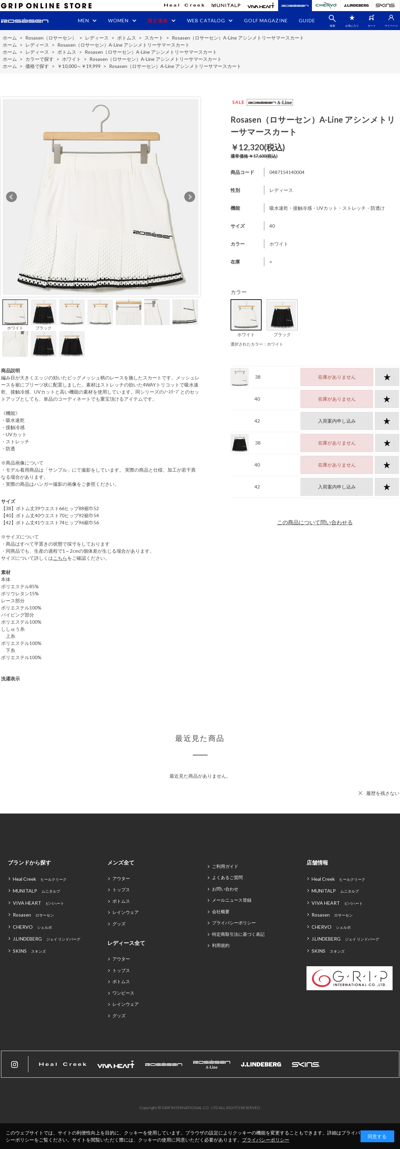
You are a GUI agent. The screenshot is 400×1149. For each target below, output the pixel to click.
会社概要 (221, 911)
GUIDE (307, 20)
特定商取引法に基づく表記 (238, 934)
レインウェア (125, 912)
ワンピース (123, 993)
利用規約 (221, 945)
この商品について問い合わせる (315, 522)
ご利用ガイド (225, 866)
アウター (121, 878)
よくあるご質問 (227, 877)
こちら (60, 558)
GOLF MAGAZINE (266, 20)
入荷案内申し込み (337, 421)
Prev (11, 197)
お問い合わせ (225, 889)
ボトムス (121, 901)
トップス (121, 889)
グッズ (119, 923)
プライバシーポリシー (234, 922)
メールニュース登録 (231, 900)
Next (189, 197)
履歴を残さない (382, 793)
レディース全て (126, 943)
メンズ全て (120, 862)
